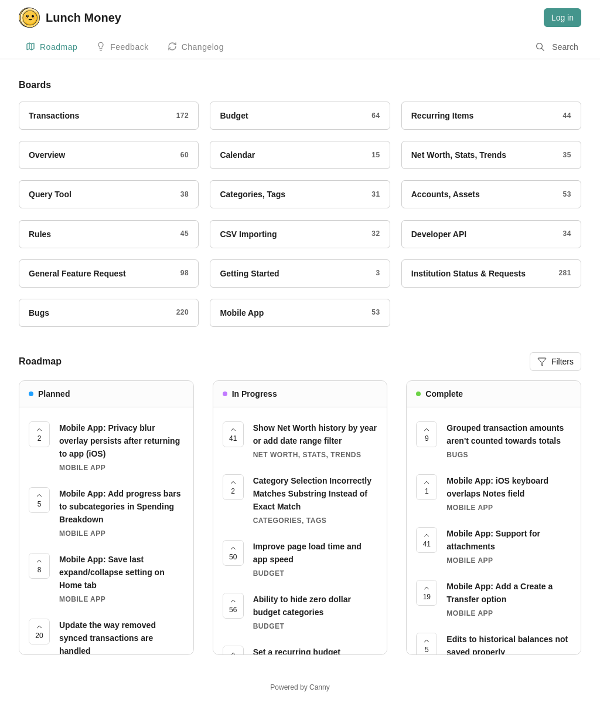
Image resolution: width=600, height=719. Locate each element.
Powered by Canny (299, 687)
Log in (562, 17)
